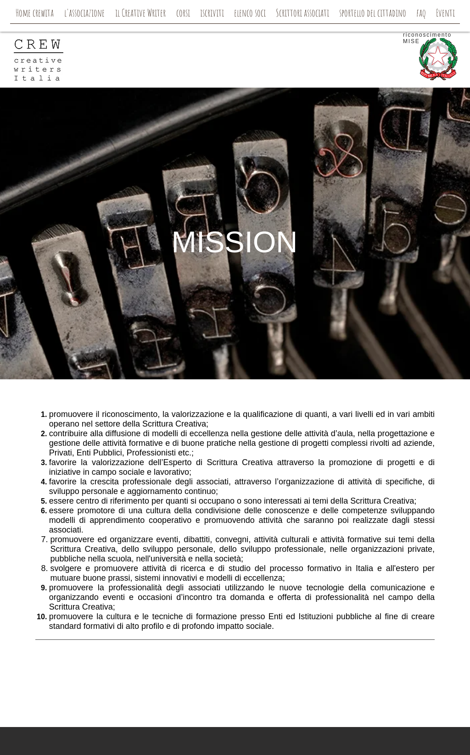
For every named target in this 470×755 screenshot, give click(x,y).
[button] (84, 15)
